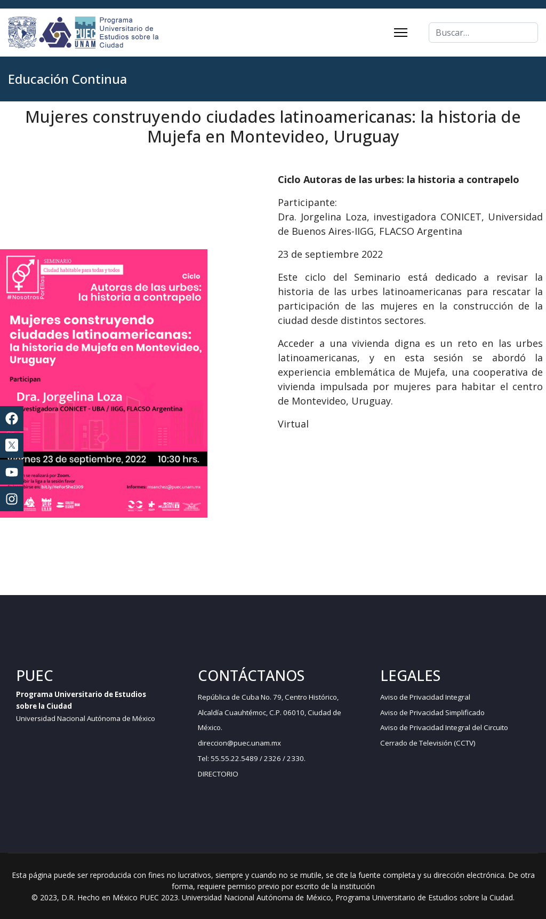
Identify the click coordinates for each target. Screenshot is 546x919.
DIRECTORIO (218, 774)
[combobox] (483, 32)
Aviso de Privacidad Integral (425, 697)
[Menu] (400, 33)
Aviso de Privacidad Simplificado (432, 712)
